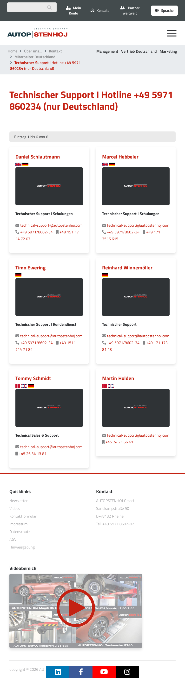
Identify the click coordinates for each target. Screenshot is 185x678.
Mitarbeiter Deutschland (34, 57)
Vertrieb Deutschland (139, 51)
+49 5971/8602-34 (36, 232)
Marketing (168, 51)
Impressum (18, 524)
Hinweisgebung (22, 547)
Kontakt (55, 51)
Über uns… (33, 51)
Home (12, 51)
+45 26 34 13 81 (32, 453)
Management (107, 51)
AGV (12, 539)
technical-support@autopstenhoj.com (51, 225)
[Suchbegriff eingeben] (32, 7)
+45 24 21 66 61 (119, 442)
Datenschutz (19, 531)
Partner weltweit (129, 10)
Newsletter (18, 501)
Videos (14, 508)
